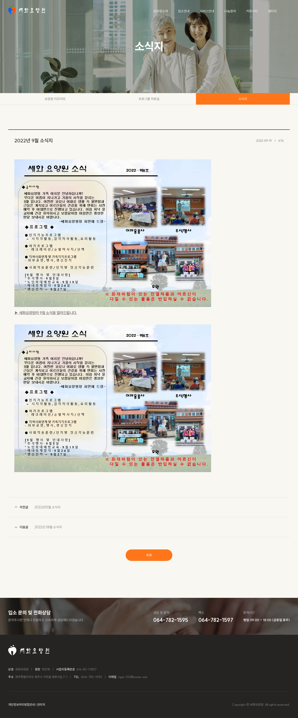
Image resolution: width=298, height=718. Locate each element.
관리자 (41, 705)
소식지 (243, 99)
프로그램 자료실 (149, 99)
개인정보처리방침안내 (21, 705)
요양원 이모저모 (55, 99)
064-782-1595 (91, 677)
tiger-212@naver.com (132, 677)
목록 (149, 555)
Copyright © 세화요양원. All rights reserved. (261, 705)
